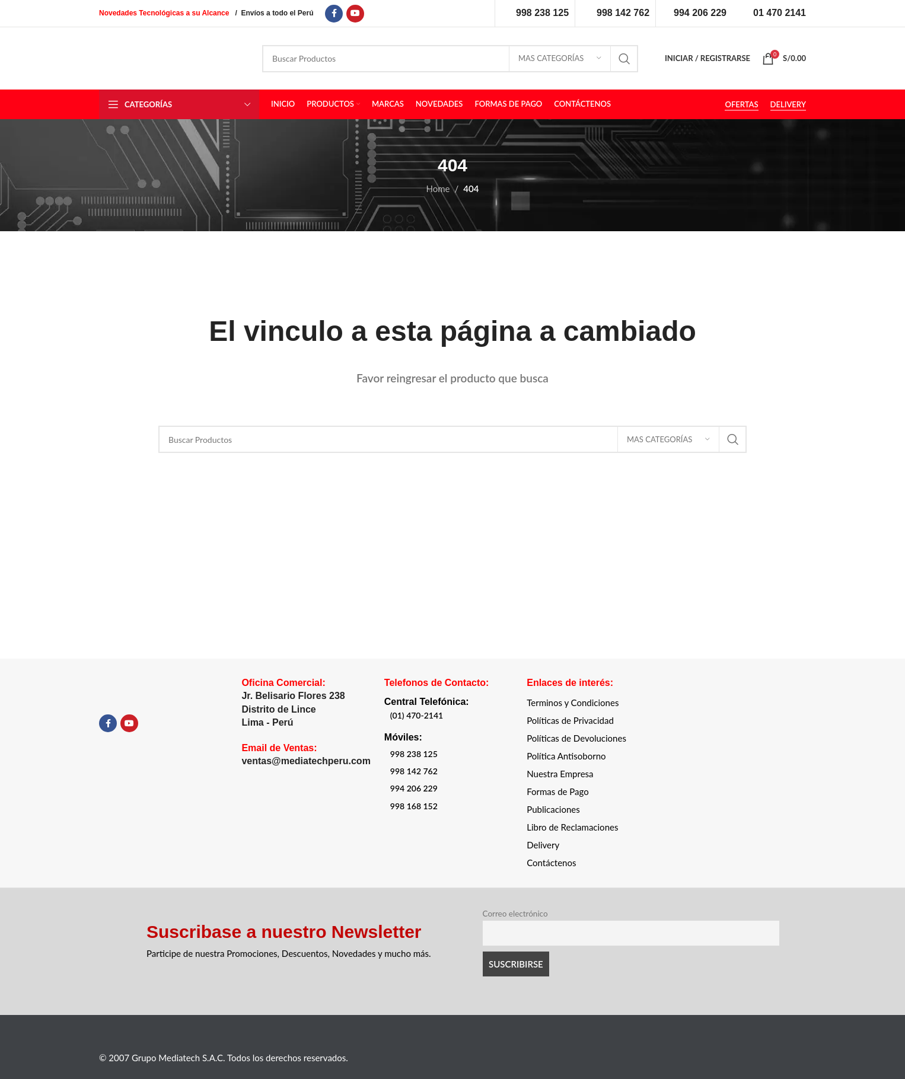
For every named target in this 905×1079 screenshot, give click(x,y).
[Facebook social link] (334, 14)
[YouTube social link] (355, 14)
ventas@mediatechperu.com (305, 761)
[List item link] (442, 715)
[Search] (450, 58)
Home (438, 188)
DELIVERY (788, 104)
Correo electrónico (515, 913)
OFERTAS (741, 104)
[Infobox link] (535, 13)
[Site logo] (171, 57)
